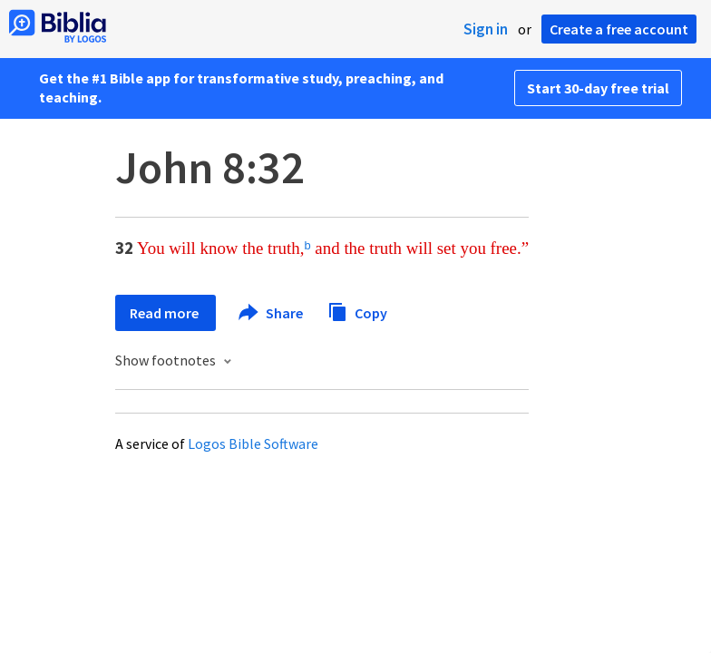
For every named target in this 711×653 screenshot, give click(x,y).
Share (272, 313)
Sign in (485, 29)
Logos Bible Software (253, 443)
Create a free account (619, 29)
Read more (165, 313)
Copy (357, 310)
